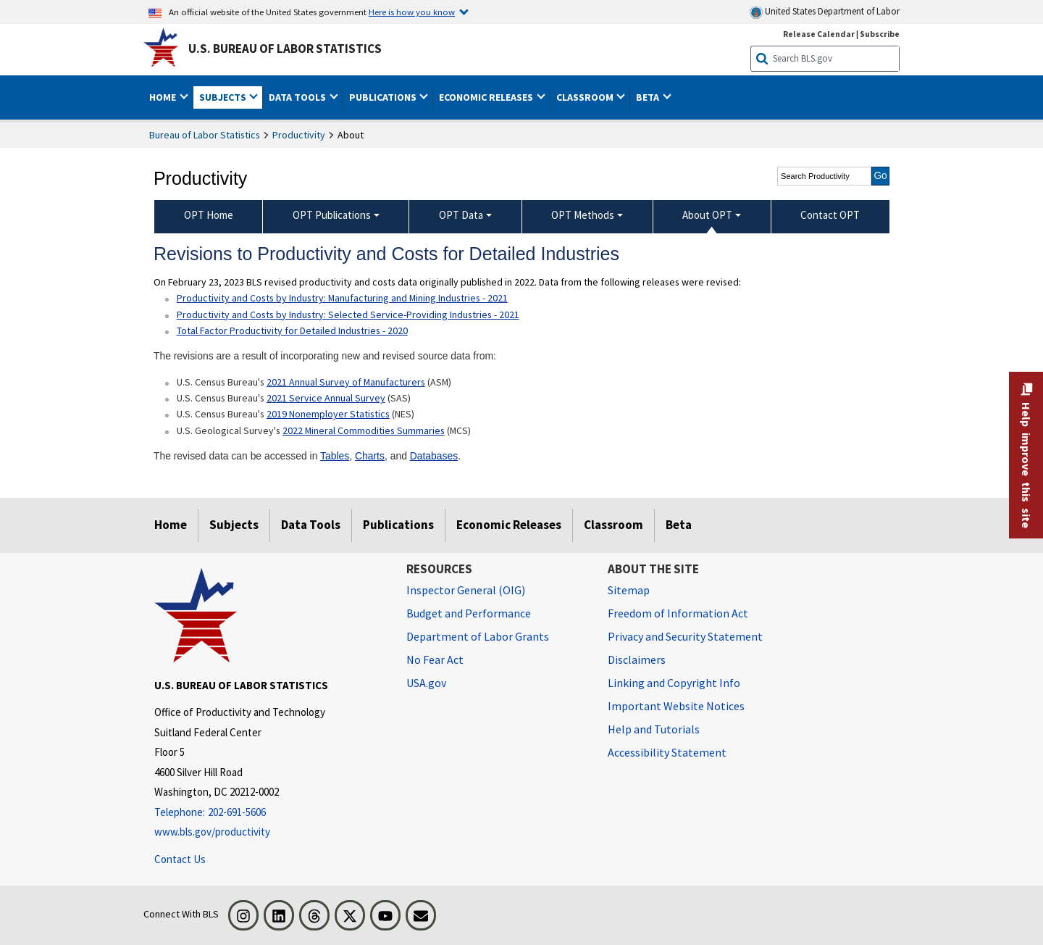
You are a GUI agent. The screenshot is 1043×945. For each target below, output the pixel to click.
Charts (370, 456)
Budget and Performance (468, 613)
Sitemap (629, 590)
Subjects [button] (223, 97)
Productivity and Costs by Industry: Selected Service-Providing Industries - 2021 (348, 314)
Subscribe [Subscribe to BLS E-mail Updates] (880, 33)
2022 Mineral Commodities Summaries (363, 430)
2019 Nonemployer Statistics (328, 413)
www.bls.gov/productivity (212, 831)
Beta (679, 525)
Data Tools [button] (298, 97)
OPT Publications (332, 215)
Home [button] (163, 97)
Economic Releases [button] (487, 97)
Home (170, 525)
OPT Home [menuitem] (208, 215)
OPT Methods (582, 215)
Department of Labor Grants (477, 636)
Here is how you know (412, 11)
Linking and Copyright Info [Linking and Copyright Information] (674, 682)
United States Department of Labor (825, 12)
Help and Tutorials (654, 729)
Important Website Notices (676, 706)
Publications (398, 525)
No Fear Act (435, 659)
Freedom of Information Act (678, 613)
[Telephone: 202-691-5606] (269, 812)
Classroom (613, 525)
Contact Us (180, 859)
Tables (334, 456)
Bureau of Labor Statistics (204, 134)
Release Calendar (819, 33)
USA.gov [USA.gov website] (426, 682)
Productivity (298, 134)
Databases (434, 456)
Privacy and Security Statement (685, 636)
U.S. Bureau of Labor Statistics (285, 49)
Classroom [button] (586, 97)
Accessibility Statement (667, 752)
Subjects (234, 525)
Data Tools (310, 525)
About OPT (707, 215)
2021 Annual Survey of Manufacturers (346, 381)
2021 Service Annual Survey (326, 397)
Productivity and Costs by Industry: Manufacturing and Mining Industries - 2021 (342, 297)
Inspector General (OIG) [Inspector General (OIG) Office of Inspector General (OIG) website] (465, 590)
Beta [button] (648, 97)
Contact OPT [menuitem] (830, 215)
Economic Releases (508, 525)
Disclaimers (637, 659)
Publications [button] (384, 97)
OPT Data (461, 215)
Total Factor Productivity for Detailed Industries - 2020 (292, 330)
